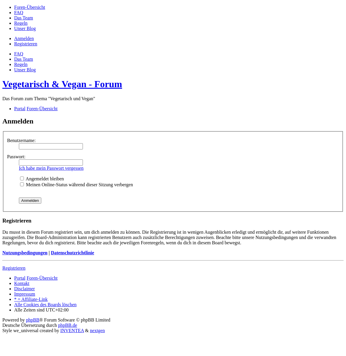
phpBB (32, 319)
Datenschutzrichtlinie (72, 252)
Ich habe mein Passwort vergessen (51, 168)
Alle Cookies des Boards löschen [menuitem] (45, 304)
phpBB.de (67, 325)
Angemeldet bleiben (42, 178)
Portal (19, 108)
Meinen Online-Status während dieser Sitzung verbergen (76, 184)
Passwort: (16, 156)
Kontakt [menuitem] (21, 283)
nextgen (97, 330)
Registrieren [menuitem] (25, 43)
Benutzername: (21, 140)
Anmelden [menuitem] (24, 38)
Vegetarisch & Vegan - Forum (62, 84)
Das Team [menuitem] (23, 59)
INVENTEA (72, 330)
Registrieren (13, 268)
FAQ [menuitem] (18, 53)
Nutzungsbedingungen (24, 252)
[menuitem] (29, 7)
